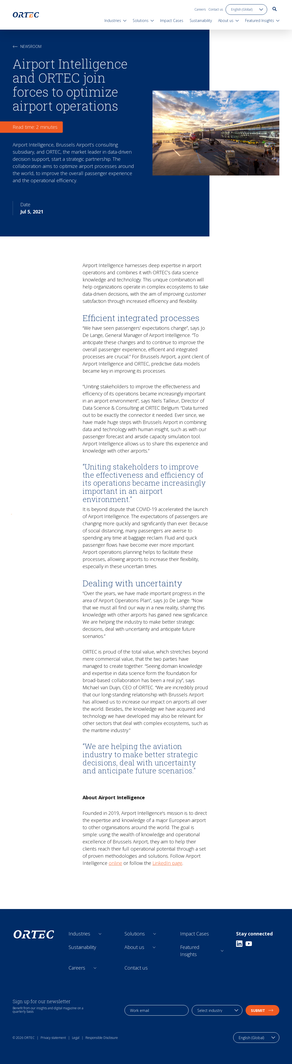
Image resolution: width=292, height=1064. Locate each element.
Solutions (135, 933)
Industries (79, 933)
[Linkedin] (239, 943)
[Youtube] (249, 943)
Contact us (215, 9)
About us (134, 947)
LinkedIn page (167, 863)
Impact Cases (194, 933)
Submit (262, 1010)
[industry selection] (217, 1010)
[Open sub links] (100, 933)
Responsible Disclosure (101, 1037)
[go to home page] (26, 14)
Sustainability (82, 947)
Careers (200, 9)
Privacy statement (53, 1037)
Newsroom (27, 46)
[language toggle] (246, 9)
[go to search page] (274, 9)
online (115, 863)
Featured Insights (189, 950)
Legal (75, 1037)
